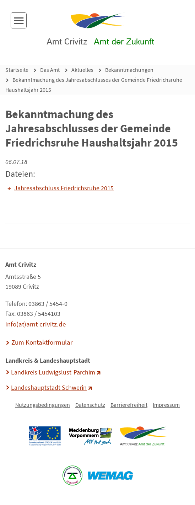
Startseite (16, 69)
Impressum (166, 404)
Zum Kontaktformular (42, 342)
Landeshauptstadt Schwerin (49, 388)
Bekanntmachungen (129, 69)
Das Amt (50, 69)
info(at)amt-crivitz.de (35, 324)
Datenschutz (90, 404)
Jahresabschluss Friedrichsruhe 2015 (64, 188)
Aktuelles (82, 69)
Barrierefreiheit (128, 404)
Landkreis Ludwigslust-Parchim (53, 372)
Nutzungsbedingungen (42, 404)
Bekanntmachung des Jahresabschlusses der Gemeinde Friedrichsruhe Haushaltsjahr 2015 (93, 84)
